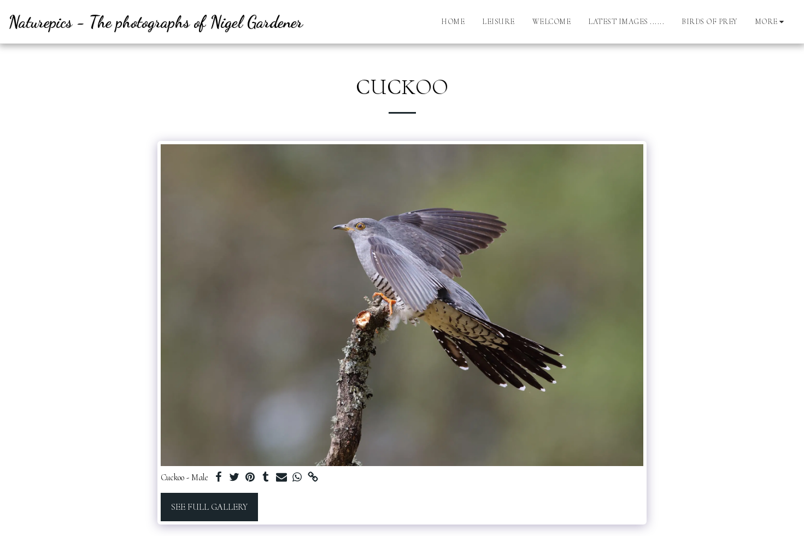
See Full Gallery (209, 507)
